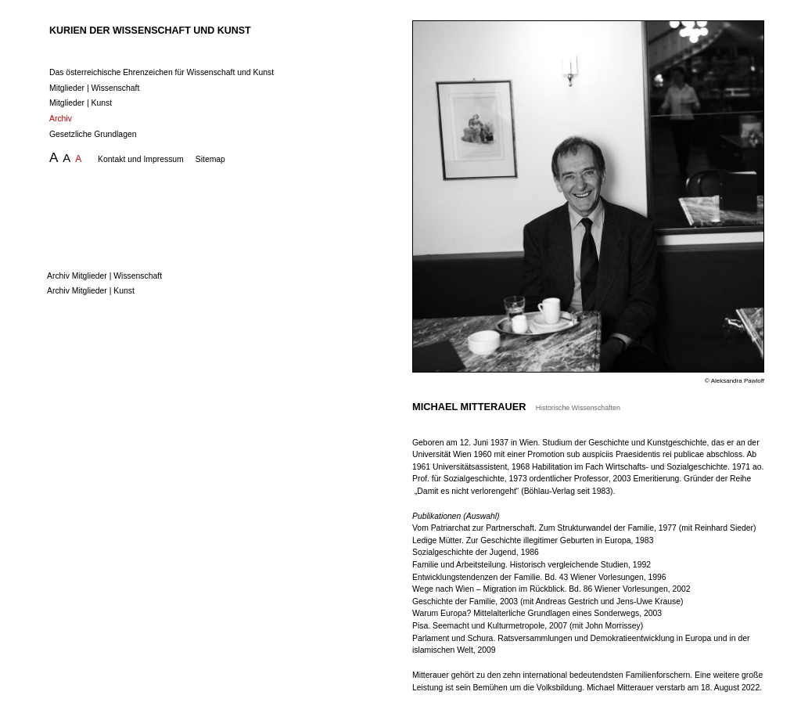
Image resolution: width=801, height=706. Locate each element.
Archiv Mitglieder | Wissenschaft (110, 276)
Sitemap (210, 159)
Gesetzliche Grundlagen (92, 134)
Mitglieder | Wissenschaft (94, 88)
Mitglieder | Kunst (80, 103)
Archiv (60, 118)
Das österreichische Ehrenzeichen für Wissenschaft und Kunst (161, 72)
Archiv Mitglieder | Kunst (96, 290)
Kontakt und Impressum (141, 159)
